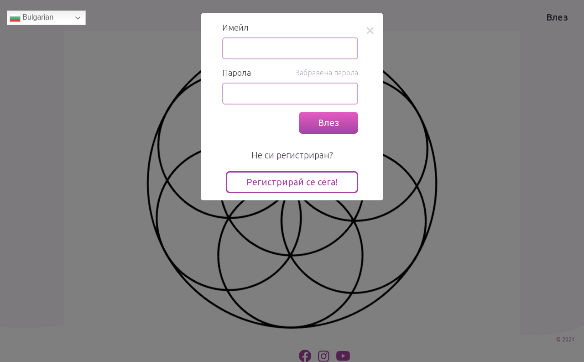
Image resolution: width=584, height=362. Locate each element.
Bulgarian (31, 17)
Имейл (235, 27)
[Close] (370, 30)
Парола (236, 72)
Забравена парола (327, 72)
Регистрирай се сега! (292, 182)
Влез (328, 122)
